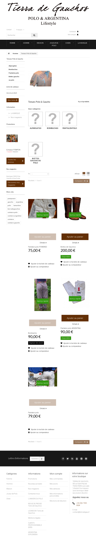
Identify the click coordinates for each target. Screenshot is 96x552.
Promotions (10, 124)
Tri (29, 174)
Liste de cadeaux (12, 87)
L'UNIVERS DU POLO (35, 499)
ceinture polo (12, 212)
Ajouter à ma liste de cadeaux (42, 264)
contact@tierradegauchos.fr (83, 512)
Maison (40, 43)
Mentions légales (34, 518)
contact (9, 29)
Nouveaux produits (35, 484)
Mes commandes (56, 479)
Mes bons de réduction (58, 501)
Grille (83, 174)
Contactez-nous (34, 494)
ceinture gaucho (14, 223)
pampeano (11, 198)
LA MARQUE (82, 43)
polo (9, 205)
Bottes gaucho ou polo (14, 78)
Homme (26, 43)
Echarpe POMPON (13, 150)
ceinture (11, 219)
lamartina (17, 205)
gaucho (10, 202)
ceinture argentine (14, 216)
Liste (88, 174)
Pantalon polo (14, 73)
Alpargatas (13, 66)
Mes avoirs (54, 484)
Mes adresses (55, 489)
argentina (19, 202)
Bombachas (13, 69)
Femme (12, 43)
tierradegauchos (14, 209)
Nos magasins (16, 117)
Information (10, 107)
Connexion (73, 31)
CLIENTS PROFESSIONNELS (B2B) (35, 525)
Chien (67, 43)
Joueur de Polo (54, 44)
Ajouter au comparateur (39, 267)
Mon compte (73, 34)
